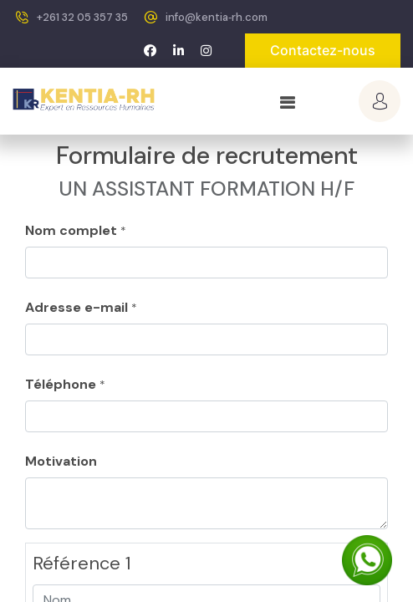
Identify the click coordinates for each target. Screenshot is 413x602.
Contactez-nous (322, 50)
